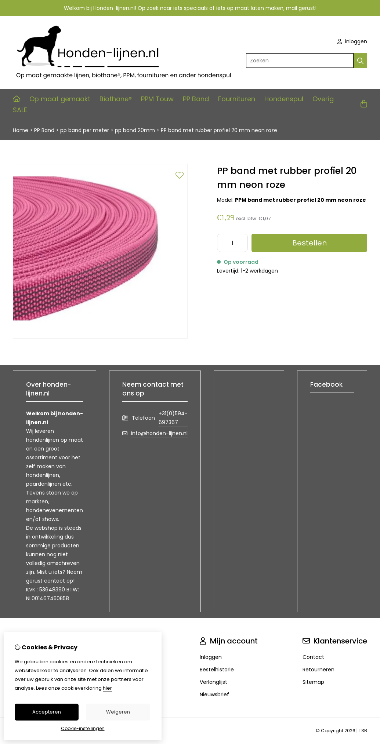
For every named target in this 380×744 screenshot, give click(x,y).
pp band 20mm (135, 130)
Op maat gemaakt (59, 98)
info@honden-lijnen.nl (159, 433)
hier (107, 688)
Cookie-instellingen (83, 728)
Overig (323, 98)
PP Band (196, 98)
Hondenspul (283, 98)
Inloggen (211, 657)
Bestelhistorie (217, 669)
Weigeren (118, 711)
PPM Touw (157, 98)
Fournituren (236, 98)
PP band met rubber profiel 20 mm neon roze (219, 130)
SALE (20, 109)
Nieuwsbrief (214, 694)
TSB (363, 730)
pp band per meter (84, 130)
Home (20, 130)
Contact (313, 657)
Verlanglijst (213, 682)
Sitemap (313, 682)
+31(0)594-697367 (173, 418)
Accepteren (46, 711)
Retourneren (318, 669)
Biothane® (115, 98)
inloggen (352, 41)
